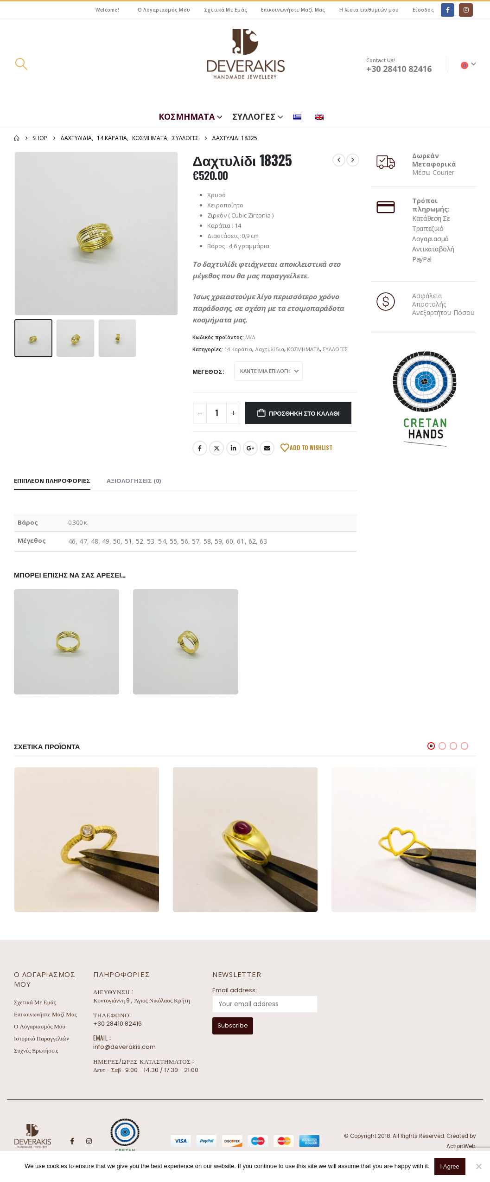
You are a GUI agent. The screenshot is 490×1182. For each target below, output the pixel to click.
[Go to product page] (86, 839)
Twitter (216, 448)
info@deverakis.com (124, 1046)
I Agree (449, 1166)
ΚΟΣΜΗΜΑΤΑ (187, 116)
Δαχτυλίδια (269, 349)
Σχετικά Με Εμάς (225, 9)
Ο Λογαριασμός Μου (164, 9)
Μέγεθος (207, 371)
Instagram (89, 1141)
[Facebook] (447, 10)
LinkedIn (233, 448)
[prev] (338, 160)
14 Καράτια (238, 349)
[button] (21, 64)
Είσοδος (423, 9)
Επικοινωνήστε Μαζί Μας (293, 9)
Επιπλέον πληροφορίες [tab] (52, 480)
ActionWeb (460, 1146)
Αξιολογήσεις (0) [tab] (134, 480)
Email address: (234, 990)
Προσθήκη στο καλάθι (304, 413)
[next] (352, 160)
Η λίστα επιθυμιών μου (369, 9)
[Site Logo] (245, 64)
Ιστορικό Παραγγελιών (41, 1038)
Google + (250, 448)
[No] (478, 1166)
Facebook (199, 448)
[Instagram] (465, 10)
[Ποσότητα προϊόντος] (216, 413)
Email (267, 448)
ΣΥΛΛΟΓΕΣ (253, 116)
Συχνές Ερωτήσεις (36, 1050)
